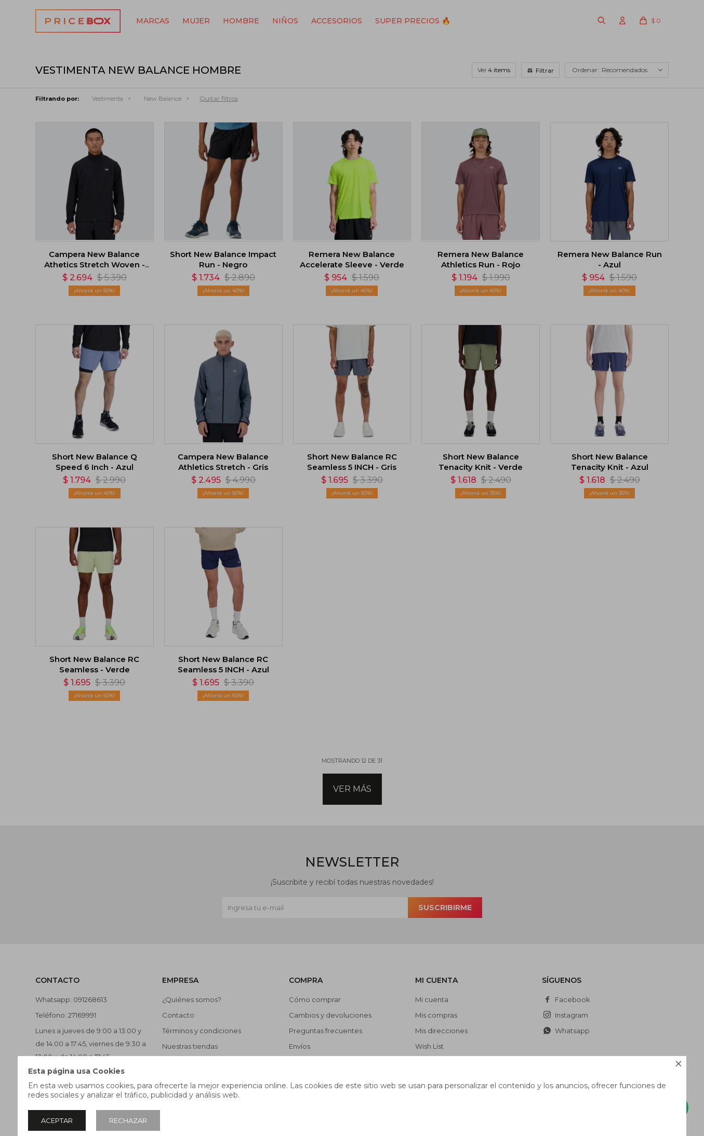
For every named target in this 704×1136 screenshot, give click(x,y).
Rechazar (128, 1120)
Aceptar (57, 1120)
